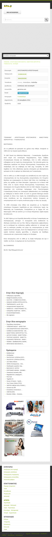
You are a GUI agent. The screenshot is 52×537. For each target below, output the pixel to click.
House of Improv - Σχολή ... (15, 381)
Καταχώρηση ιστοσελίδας (11, 477)
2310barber (10, 355)
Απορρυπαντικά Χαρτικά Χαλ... (16, 306)
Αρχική (28, 533)
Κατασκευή (7, 524)
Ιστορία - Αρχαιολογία (10, 513)
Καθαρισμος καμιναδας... (14, 295)
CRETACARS (11, 392)
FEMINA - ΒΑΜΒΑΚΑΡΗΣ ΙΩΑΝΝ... (17, 341)
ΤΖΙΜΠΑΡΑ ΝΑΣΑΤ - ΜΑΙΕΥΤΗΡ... (17, 326)
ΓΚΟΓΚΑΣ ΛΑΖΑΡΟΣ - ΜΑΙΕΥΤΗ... (17, 337)
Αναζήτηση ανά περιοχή (11, 469)
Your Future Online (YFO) (14, 383)
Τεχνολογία (7, 502)
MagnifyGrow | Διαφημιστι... (15, 374)
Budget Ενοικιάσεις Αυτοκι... (15, 298)
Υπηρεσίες (7, 522)
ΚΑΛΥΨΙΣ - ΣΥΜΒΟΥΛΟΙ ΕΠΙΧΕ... (17, 300)
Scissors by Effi (11, 387)
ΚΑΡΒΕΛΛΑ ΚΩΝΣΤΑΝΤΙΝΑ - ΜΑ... (17, 331)
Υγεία (5, 488)
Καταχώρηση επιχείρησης (11, 474)
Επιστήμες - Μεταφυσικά (11, 510)
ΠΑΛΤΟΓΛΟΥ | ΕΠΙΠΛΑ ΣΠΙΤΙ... (16, 357)
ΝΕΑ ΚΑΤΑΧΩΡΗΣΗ (12, 12)
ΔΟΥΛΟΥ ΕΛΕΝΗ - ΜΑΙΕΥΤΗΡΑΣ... (17, 335)
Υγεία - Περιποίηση (9, 507)
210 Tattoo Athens (12, 361)
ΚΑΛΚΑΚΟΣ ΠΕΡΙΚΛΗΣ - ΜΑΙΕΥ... (17, 339)
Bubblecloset (10, 353)
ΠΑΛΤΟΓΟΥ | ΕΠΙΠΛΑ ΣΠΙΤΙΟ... (16, 359)
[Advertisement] (26, 38)
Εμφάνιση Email (23, 93)
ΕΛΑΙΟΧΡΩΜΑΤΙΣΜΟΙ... (14, 313)
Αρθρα (6, 500)
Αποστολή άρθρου (9, 479)
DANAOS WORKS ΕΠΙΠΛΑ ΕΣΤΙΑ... (17, 302)
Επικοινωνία (35, 533)
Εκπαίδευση (7, 491)
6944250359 (22, 78)
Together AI (10, 379)
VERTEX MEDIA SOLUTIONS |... (16, 385)
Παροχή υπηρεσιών (9, 486)
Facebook (44, 533)
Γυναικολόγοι (22, 96)
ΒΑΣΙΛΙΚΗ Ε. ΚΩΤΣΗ (13, 368)
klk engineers (10, 315)
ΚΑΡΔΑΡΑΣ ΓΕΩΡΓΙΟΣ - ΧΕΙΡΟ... (17, 311)
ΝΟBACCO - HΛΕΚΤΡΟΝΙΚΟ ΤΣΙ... (17, 308)
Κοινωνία (6, 527)
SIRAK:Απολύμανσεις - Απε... (15, 364)
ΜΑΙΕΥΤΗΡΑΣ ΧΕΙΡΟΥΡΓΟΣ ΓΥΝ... (17, 333)
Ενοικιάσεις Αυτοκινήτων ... (14, 389)
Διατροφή (6, 496)
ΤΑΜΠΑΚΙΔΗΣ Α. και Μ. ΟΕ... (15, 304)
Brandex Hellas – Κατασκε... (15, 394)
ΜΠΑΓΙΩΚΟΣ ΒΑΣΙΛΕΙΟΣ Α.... (15, 344)
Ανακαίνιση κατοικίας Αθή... (15, 372)
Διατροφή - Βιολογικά (10, 505)
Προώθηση (11, 535)
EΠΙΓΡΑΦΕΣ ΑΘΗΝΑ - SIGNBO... (16, 370)
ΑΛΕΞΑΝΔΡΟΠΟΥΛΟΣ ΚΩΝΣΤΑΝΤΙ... (18, 328)
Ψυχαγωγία (7, 493)
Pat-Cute (9, 377)
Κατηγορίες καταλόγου (10, 472)
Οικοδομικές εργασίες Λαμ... (15, 366)
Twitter (4, 535)
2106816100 (22, 74)
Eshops (6, 519)
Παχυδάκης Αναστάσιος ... (14, 324)
